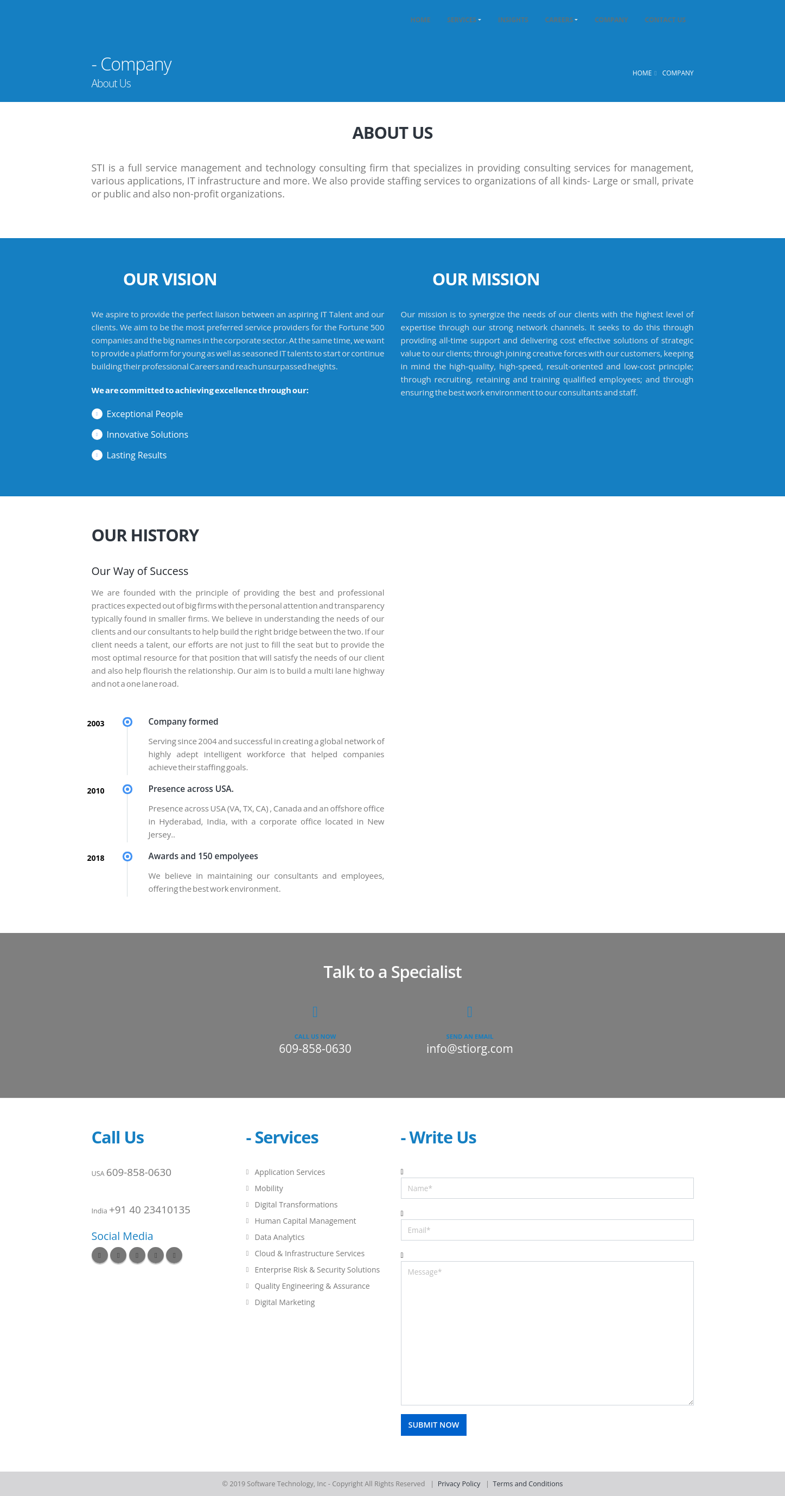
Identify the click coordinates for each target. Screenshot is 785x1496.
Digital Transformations (296, 1204)
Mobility (269, 1188)
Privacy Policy (459, 1483)
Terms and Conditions (528, 1483)
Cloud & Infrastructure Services (310, 1253)
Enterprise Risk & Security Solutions (317, 1269)
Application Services (290, 1172)
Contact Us (665, 19)
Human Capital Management (305, 1221)
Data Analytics (280, 1237)
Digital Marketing (285, 1302)
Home (421, 19)
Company (611, 19)
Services (461, 19)
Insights (513, 19)
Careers (559, 19)
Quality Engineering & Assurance (312, 1286)
